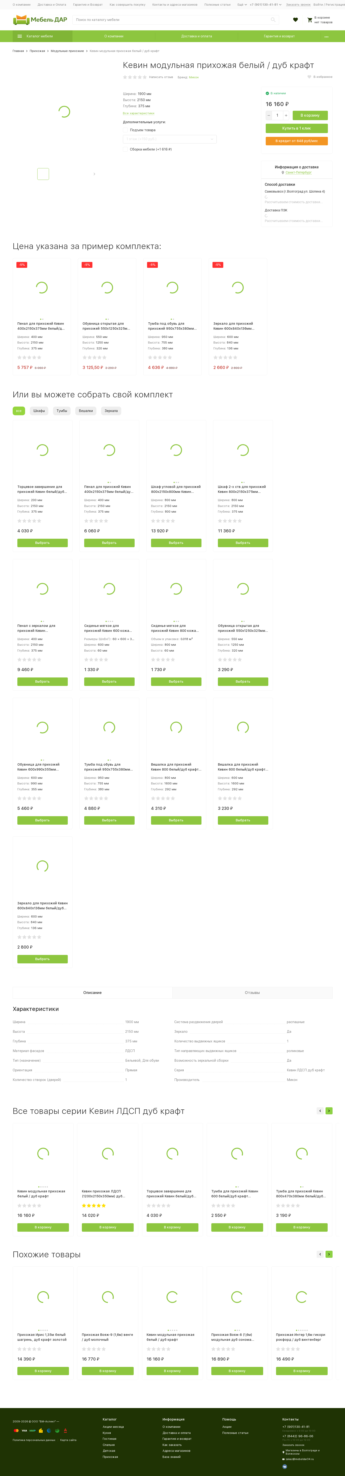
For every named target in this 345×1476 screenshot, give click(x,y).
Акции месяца (113, 1427)
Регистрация (335, 4)
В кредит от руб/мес (297, 141)
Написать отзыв (161, 77)
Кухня (107, 1433)
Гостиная (109, 1438)
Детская (109, 1450)
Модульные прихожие (67, 51)
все (19, 411)
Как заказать (172, 1445)
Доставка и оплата (196, 36)
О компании (21, 4)
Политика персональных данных (34, 1440)
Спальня (109, 1445)
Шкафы (39, 411)
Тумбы (62, 411)
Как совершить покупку (127, 4)
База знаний (172, 1457)
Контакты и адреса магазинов (174, 4)
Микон (194, 77)
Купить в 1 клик (296, 128)
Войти (318, 4)
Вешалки (86, 411)
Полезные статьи (218, 4)
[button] (94, 174)
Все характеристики (138, 113)
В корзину (310, 115)
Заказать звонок (298, 4)
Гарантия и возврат (279, 36)
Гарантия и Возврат (88, 4)
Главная (18, 51)
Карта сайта (68, 1440)
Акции (226, 1427)
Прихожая (37, 51)
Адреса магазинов (176, 1450)
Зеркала (111, 411)
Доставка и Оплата (52, 4)
